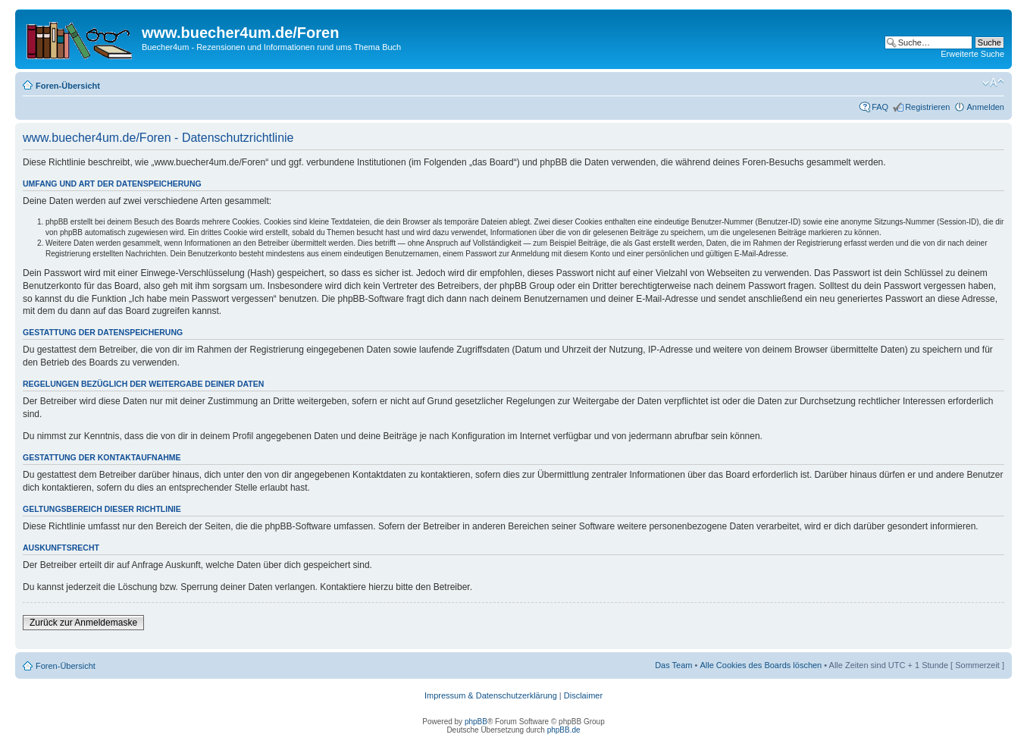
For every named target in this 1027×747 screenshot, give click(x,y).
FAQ (880, 106)
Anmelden (985, 106)
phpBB (476, 721)
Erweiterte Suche (972, 53)
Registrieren (927, 106)
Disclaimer (583, 695)
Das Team (673, 665)
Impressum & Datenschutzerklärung (490, 695)
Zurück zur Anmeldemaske (83, 622)
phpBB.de (564, 730)
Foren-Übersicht (68, 85)
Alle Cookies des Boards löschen (761, 665)
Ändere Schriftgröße (993, 82)
